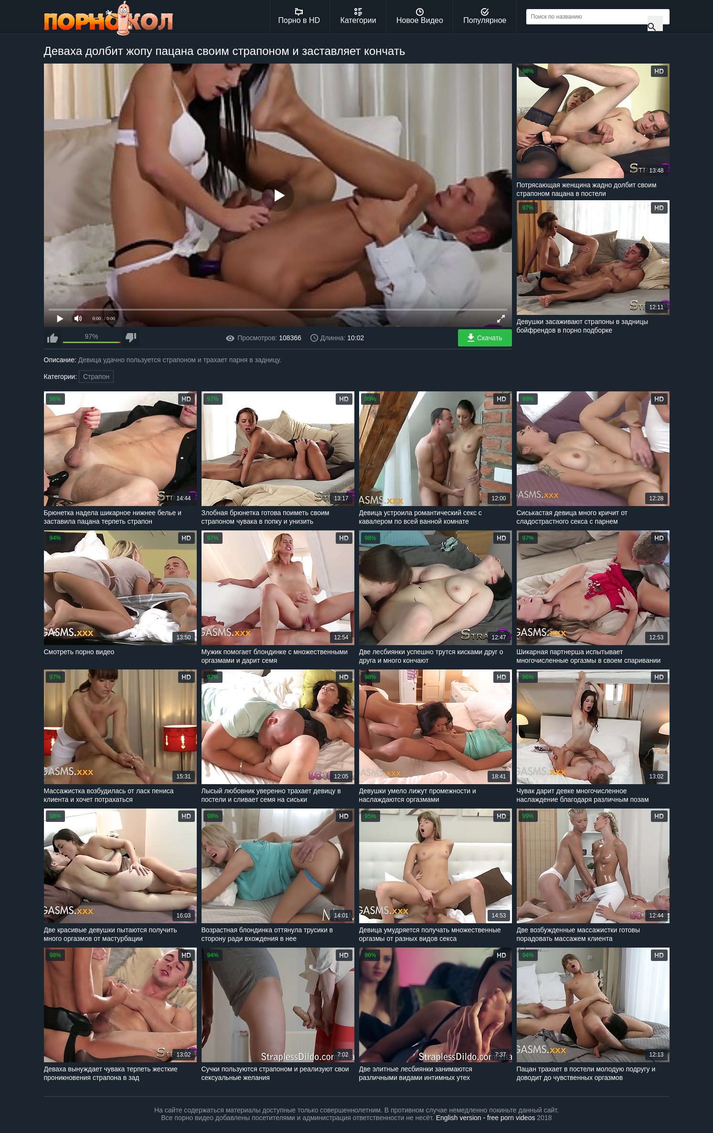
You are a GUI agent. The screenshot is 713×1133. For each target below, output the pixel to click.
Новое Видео (419, 16)
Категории (358, 16)
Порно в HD (299, 16)
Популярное (484, 16)
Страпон (96, 376)
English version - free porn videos (485, 1118)
